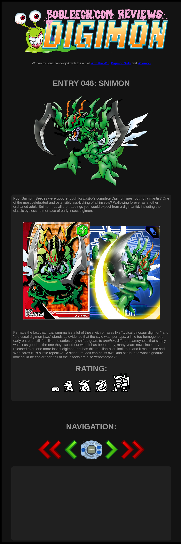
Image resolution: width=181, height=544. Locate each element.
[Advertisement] (60, 499)
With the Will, (100, 63)
